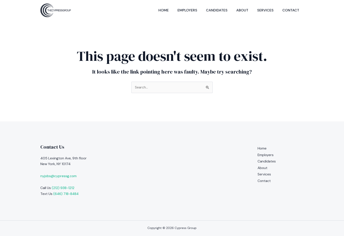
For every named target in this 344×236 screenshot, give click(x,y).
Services (265, 10)
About (242, 10)
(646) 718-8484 (66, 193)
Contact (290, 10)
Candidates (217, 10)
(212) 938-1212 (63, 188)
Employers (187, 10)
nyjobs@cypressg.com (58, 176)
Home (163, 10)
